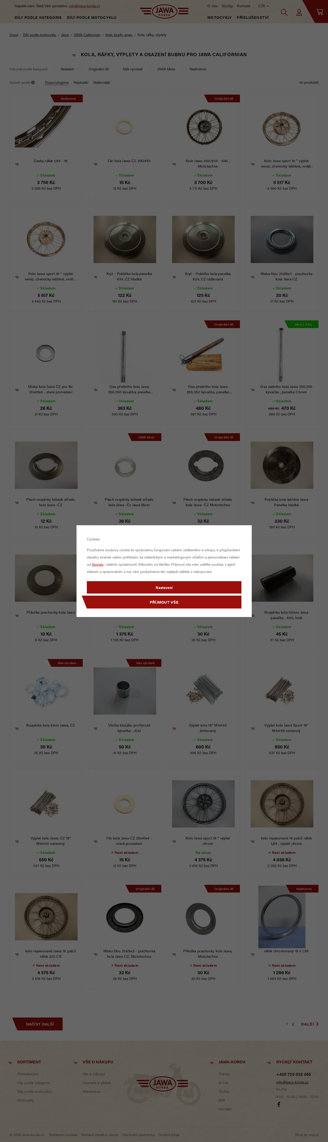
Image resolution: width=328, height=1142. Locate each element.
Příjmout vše (164, 602)
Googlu (98, 564)
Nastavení (164, 587)
